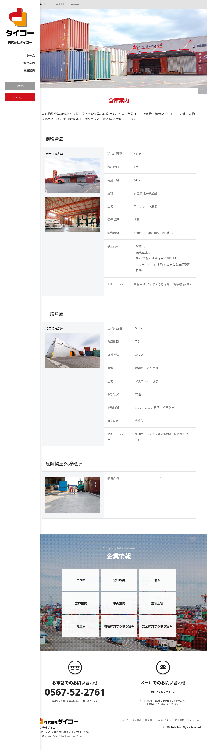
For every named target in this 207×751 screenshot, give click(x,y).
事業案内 (29, 70)
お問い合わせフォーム (163, 692)
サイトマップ (194, 720)
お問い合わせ (164, 720)
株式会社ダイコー (20, 42)
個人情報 (179, 720)
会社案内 (29, 63)
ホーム (30, 55)
